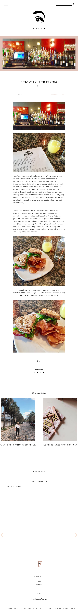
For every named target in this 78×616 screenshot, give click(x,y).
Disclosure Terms (39, 599)
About (39, 581)
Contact (39, 585)
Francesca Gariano (58, 94)
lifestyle (39, 369)
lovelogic (70, 608)
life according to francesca (18, 608)
